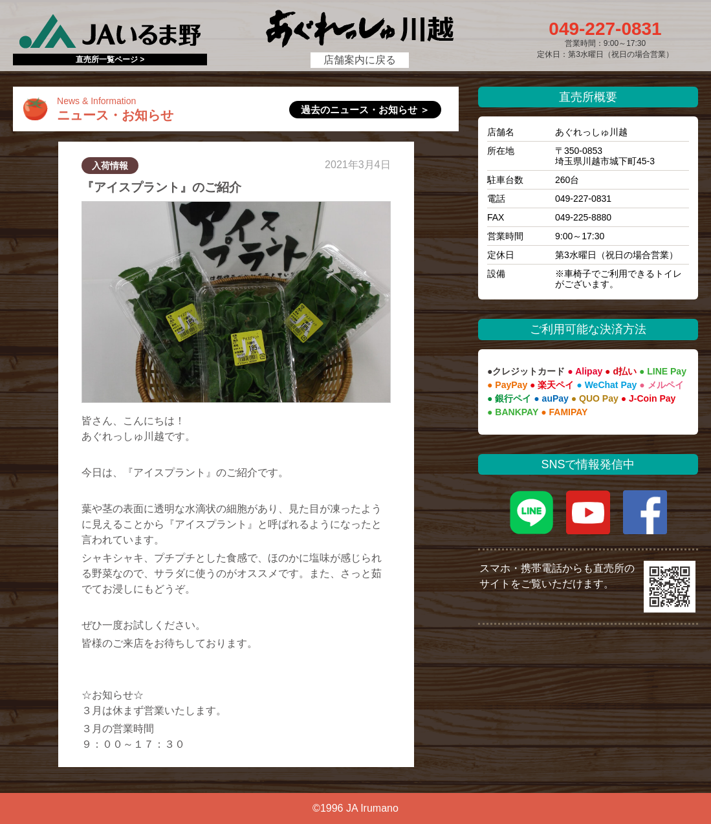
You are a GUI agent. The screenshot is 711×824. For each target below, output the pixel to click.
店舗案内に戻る (359, 59)
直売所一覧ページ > (110, 59)
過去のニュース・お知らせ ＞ (365, 109)
